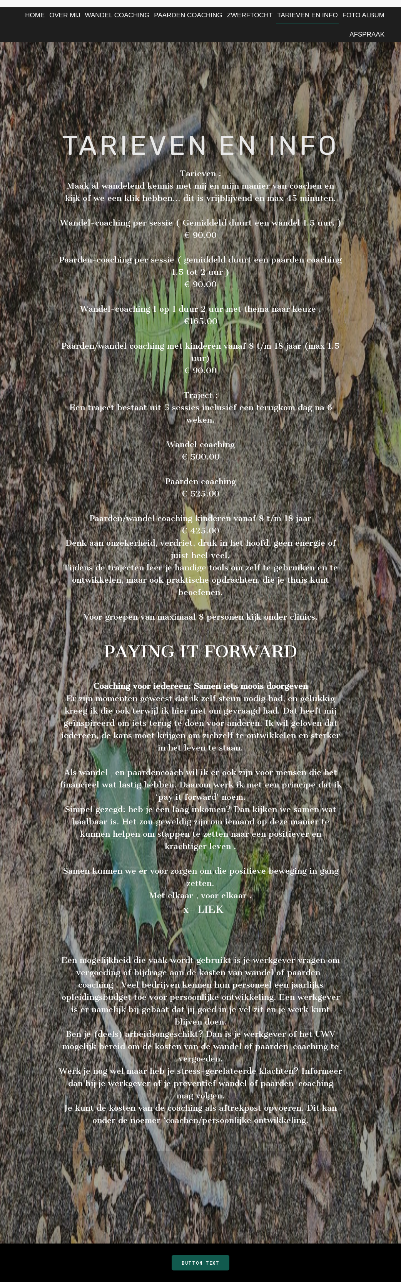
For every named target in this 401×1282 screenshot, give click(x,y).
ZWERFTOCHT (250, 15)
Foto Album (363, 15)
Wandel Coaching (117, 15)
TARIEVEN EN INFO (307, 15)
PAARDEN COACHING (188, 15)
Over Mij (64, 15)
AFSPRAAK (366, 34)
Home (35, 15)
